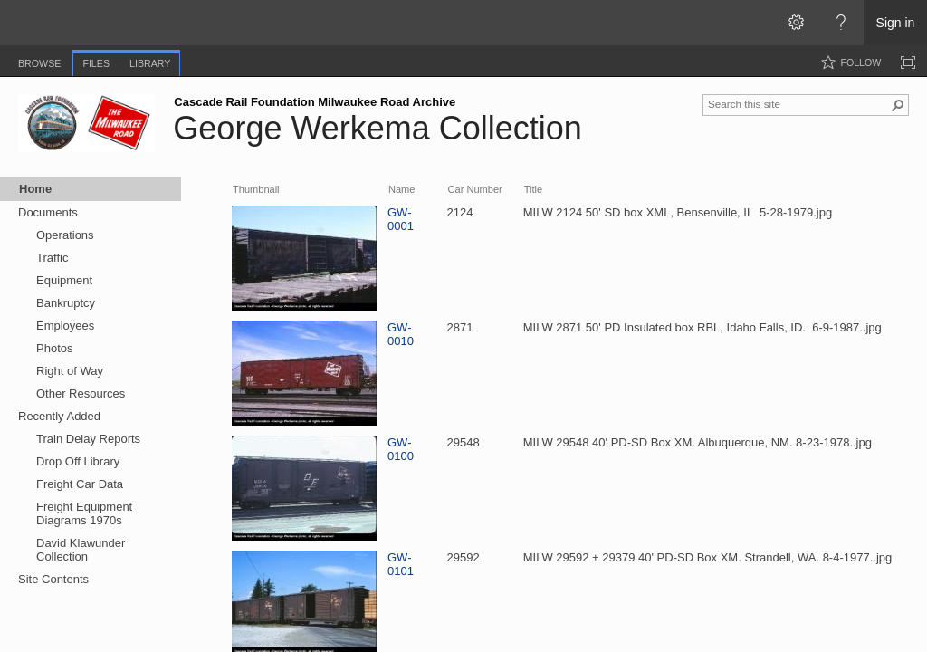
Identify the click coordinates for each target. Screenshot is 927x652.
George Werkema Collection (377, 128)
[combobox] (798, 103)
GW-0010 (400, 334)
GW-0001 (400, 219)
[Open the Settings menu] (795, 22)
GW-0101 (400, 564)
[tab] (39, 60)
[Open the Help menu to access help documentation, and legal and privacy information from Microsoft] (841, 22)
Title (533, 189)
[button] (898, 105)
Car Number (475, 189)
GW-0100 (400, 449)
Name (401, 189)
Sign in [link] (895, 22)
